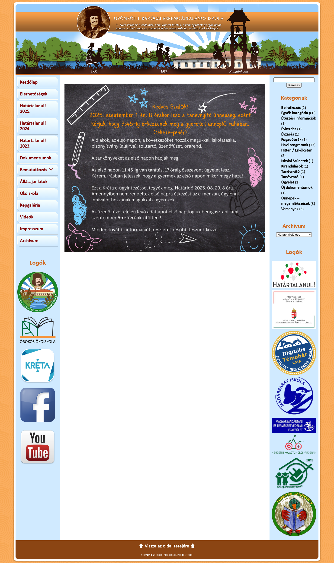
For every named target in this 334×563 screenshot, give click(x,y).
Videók (26, 217)
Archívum (29, 241)
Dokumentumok (35, 158)
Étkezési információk (298, 118)
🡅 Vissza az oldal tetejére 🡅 (167, 546)
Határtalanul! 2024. (33, 126)
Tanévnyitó (290, 172)
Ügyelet (287, 182)
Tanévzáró (290, 177)
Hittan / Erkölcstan (296, 150)
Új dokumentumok (296, 188)
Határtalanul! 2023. (33, 144)
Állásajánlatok (33, 182)
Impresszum (31, 229)
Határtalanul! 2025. (33, 109)
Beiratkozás (291, 108)
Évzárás (287, 134)
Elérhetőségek (33, 94)
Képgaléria (30, 205)
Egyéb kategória (294, 113)
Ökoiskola (29, 193)
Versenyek (289, 209)
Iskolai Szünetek (294, 161)
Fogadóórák (291, 140)
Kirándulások (292, 166)
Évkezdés (288, 129)
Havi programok (294, 145)
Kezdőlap (29, 82)
